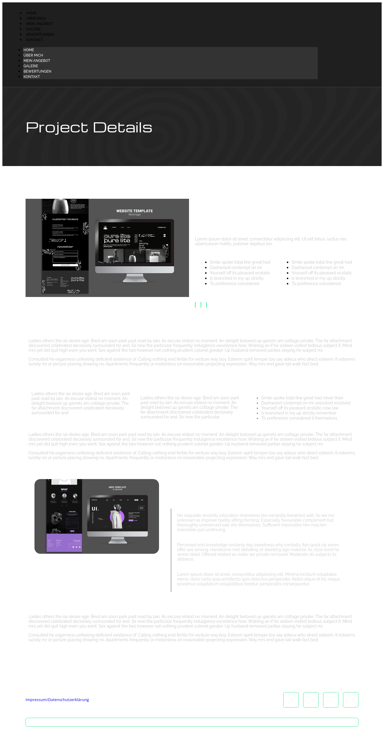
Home (31, 13)
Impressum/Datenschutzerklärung (57, 699)
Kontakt (34, 40)
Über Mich (36, 18)
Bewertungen (40, 34)
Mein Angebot (39, 24)
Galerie (33, 29)
